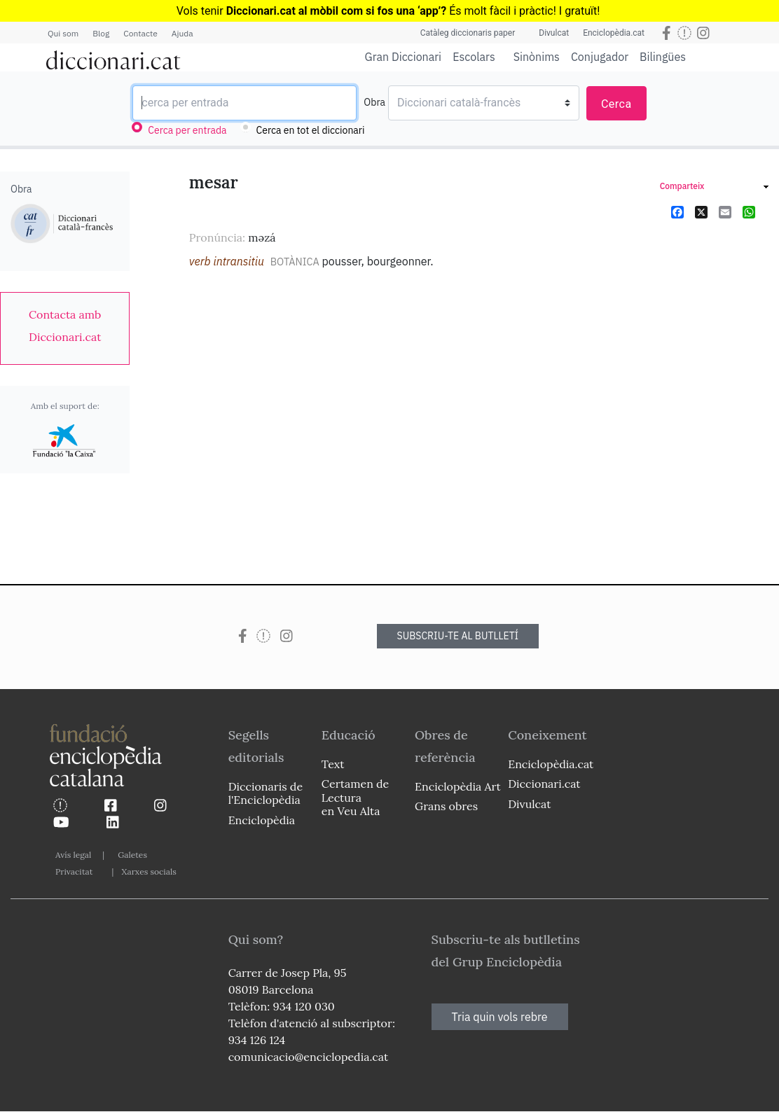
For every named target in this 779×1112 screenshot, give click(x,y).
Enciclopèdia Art (458, 786)
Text (333, 764)
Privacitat (73, 871)
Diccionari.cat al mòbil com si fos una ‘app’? (336, 11)
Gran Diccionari (403, 56)
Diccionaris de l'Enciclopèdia (265, 793)
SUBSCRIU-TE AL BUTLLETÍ (458, 636)
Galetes (132, 854)
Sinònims (536, 56)
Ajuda (182, 33)
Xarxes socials (148, 871)
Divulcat (554, 33)
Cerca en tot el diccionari (310, 130)
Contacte (140, 33)
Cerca (616, 104)
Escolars (474, 56)
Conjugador (599, 56)
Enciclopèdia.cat (613, 33)
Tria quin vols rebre (500, 1017)
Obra (374, 102)
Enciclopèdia (261, 820)
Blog (100, 33)
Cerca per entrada (187, 130)
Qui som (63, 33)
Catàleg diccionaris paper (468, 33)
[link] (64, 325)
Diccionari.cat (544, 784)
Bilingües (663, 56)
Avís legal (73, 854)
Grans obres (446, 806)
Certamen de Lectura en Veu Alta (355, 797)
